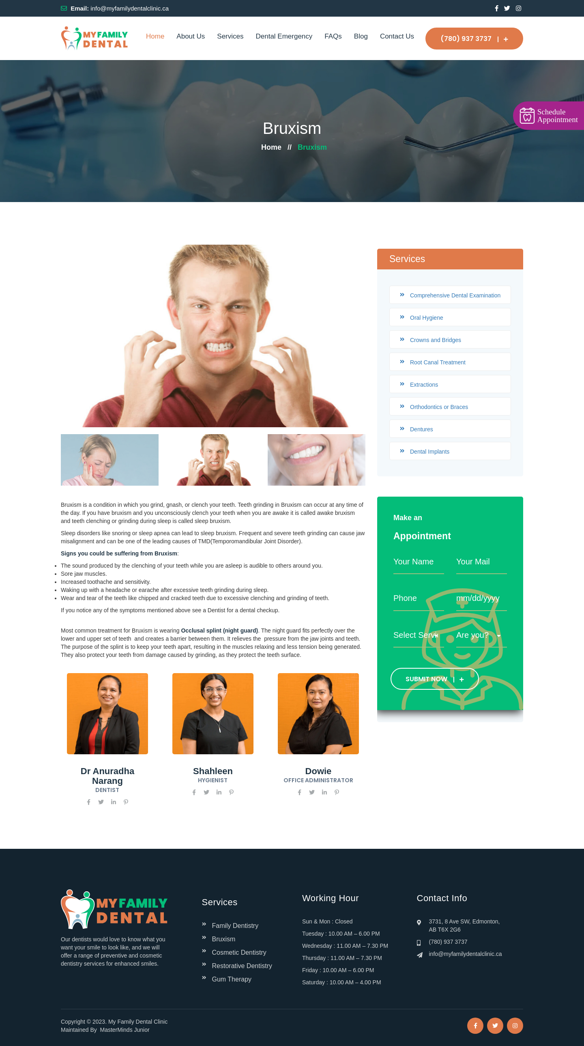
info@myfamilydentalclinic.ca (129, 8)
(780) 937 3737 (474, 38)
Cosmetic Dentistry (239, 952)
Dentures (421, 429)
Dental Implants (429, 451)
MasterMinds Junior (125, 1030)
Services (230, 36)
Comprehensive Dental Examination (455, 295)
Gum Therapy (232, 979)
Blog (361, 36)
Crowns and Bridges (435, 340)
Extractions (424, 384)
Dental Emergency (284, 36)
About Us (190, 36)
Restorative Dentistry (242, 965)
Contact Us (397, 36)
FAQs (333, 36)
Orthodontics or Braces (439, 407)
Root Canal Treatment (438, 362)
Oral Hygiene (426, 317)
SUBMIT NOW (435, 679)
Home (155, 36)
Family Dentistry (235, 925)
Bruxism (224, 939)
